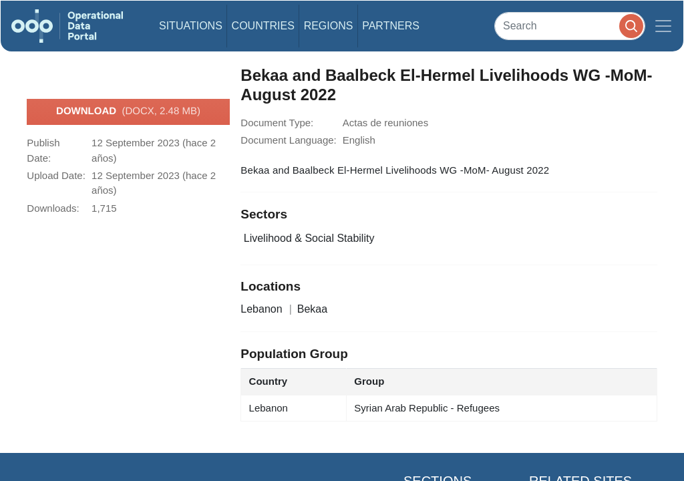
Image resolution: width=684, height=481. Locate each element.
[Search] (569, 25)
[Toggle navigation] (663, 26)
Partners (390, 25)
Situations (190, 25)
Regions (328, 25)
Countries (263, 25)
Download (128, 112)
